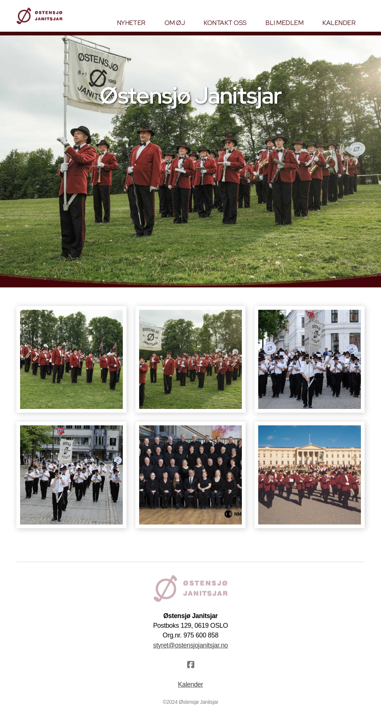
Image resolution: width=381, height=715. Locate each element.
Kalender (190, 684)
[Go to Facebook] (190, 664)
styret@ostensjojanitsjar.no (190, 645)
